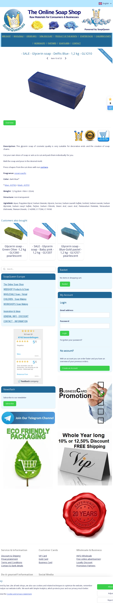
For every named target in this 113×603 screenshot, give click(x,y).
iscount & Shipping (11, 555)
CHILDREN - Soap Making (15, 299)
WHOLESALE (19, 36)
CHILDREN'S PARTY (103, 36)
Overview (9, 122)
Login (64, 333)
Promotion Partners (85, 565)
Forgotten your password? (71, 340)
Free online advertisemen (88, 559)
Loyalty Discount (84, 562)
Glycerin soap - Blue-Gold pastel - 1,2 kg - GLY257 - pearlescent (70, 251)
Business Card (45, 562)
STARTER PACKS (86, 36)
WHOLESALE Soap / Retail (15, 294)
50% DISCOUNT (46, 36)
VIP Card (43, 555)
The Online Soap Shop (14, 284)
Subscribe (10, 403)
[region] (37, 593)
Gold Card (43, 559)
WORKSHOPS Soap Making (16, 304)
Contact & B (7, 565)
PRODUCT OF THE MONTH (66, 36)
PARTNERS (52, 43)
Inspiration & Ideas (12, 311)
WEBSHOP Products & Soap (16, 289)
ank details (18, 565)
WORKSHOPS (39, 43)
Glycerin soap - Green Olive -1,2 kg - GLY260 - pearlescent (14, 251)
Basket (65, 284)
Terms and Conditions (11, 562)
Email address (66, 310)
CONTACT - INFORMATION (16, 321)
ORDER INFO (31, 36)
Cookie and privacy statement (42, 598)
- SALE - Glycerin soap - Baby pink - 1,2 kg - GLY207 (42, 249)
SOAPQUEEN (64, 43)
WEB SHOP (6, 36)
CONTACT (76, 43)
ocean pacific (20, 173)
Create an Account (70, 368)
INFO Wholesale (84, 555)
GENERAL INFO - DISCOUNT (16, 316)
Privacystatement (9, 559)
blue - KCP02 (10, 185)
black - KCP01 (24, 185)
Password (64, 321)
